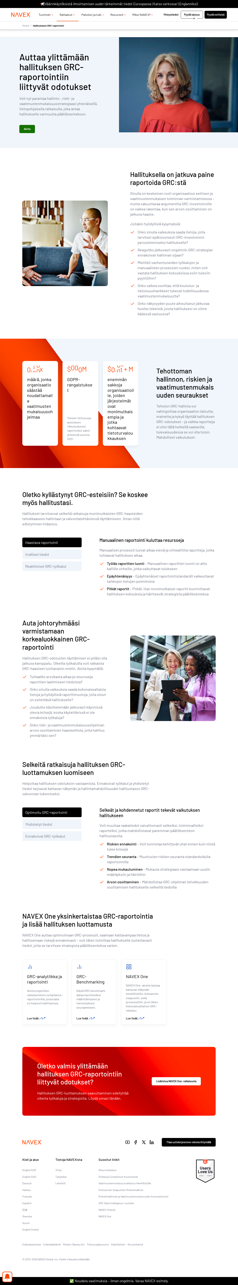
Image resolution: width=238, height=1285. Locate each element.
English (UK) (29, 1178)
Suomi (26, 1224)
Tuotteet (45, 22)
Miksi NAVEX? (141, 22)
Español (26, 1204)
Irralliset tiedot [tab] (37, 555)
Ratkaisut (66, 22)
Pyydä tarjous (192, 22)
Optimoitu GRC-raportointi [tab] (46, 813)
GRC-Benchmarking (90, 980)
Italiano (26, 1191)
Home (25, 33)
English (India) (30, 1231)
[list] (218, 11)
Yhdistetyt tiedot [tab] (38, 825)
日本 (25, 1211)
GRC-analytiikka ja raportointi (44, 980)
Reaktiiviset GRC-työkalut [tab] (45, 567)
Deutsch (27, 1184)
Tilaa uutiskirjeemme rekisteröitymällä (188, 1143)
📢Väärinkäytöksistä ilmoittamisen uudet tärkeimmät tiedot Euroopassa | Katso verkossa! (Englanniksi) (119, 4)
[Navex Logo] (21, 22)
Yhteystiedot (170, 22)
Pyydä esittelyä (215, 22)
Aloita (27, 129)
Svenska (27, 1218)
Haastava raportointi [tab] (41, 543)
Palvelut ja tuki (91, 22)
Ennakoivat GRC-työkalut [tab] (45, 837)
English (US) (29, 1171)
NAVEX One (137, 977)
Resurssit (117, 22)
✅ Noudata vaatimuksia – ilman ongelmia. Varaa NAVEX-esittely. (119, 1281)
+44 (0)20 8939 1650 (191, 11)
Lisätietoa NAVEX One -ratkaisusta (176, 1082)
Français (27, 1198)
